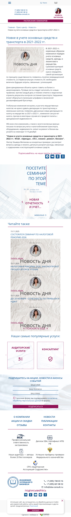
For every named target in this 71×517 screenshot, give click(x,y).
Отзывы (22, 425)
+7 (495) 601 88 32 (20, 12)
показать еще (35, 328)
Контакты (49, 425)
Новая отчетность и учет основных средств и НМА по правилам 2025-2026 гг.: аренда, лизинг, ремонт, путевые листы (34, 203)
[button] (22, 202)
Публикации (49, 420)
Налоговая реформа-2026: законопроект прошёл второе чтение (35, 268)
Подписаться (35, 406)
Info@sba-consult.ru (52, 487)
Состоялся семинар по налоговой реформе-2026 (32, 236)
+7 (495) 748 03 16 (20, 10)
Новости (49, 416)
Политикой (34, 506)
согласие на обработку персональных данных (35, 399)
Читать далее (17, 258)
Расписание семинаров (35, 21)
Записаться (40, 215)
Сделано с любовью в (35, 514)
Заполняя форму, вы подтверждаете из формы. (35, 399)
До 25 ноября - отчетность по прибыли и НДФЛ (35, 300)
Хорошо (35, 510)
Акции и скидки (21, 420)
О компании (22, 416)
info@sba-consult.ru (21, 14)
